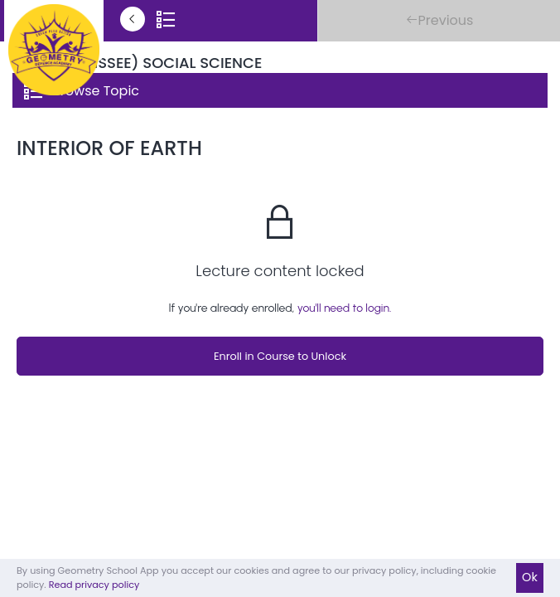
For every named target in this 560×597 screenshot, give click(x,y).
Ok (530, 577)
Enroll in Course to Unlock (280, 356)
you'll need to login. (344, 308)
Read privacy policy (94, 584)
